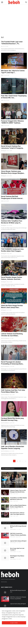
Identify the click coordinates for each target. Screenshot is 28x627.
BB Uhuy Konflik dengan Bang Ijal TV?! (18, 526)
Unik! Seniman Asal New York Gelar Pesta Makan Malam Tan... (13, 391)
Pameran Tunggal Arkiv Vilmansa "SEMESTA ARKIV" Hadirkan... (12, 122)
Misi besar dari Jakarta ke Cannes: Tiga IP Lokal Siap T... (13, 71)
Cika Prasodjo (13, 529)
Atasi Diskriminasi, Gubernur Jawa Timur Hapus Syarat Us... (17, 513)
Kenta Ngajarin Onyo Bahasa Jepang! (17, 556)
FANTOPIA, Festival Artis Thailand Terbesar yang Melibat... (18, 534)
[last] (25, 461)
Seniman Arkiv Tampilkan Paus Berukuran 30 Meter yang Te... (11, 222)
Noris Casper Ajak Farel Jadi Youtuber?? (17, 549)
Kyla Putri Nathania (5, 338)
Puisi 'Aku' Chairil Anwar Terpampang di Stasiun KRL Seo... (14, 97)
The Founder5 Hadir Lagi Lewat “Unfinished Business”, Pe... (11, 43)
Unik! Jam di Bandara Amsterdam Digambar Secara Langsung (12, 447)
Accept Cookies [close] (14, 622)
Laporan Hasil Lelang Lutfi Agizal (18, 541)
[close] (26, 609)
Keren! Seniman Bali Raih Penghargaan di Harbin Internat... (12, 197)
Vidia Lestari (12, 536)
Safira (2, 100)
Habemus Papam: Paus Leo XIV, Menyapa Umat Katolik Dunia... (18, 491)
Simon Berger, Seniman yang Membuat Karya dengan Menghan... (13, 172)
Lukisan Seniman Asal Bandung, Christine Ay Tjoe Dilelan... (12, 335)
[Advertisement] (14, 15)
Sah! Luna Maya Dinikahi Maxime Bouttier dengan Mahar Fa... (18, 506)
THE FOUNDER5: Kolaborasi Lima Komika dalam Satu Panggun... (12, 250)
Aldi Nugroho (3, 150)
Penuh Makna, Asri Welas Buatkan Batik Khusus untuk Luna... (18, 498)
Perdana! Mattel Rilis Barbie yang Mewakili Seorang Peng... (12, 419)
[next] (23, 461)
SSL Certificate (4, 584)
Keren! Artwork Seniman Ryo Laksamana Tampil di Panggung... (12, 147)
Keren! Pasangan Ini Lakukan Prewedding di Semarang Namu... (12, 363)
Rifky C (2, 75)
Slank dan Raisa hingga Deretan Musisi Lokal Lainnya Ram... (12, 306)
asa (2, 46)
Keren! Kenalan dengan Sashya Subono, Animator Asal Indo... (11, 278)
